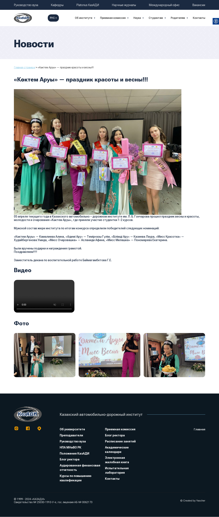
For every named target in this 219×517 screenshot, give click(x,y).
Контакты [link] (172, 17)
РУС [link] (199, 17)
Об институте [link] (56, 17)
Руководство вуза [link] (26, 5)
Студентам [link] (129, 17)
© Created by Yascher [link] (192, 500)
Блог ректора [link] (69, 459)
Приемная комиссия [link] (85, 17)
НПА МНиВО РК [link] (70, 447)
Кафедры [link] (57, 5)
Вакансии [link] (198, 5)
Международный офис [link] (164, 5)
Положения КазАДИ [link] (74, 453)
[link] (23, 18)
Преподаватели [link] (71, 435)
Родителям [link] (151, 17)
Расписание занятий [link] (120, 441)
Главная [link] (199, 429)
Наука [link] (110, 17)
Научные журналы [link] (124, 5)
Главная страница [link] (24, 67)
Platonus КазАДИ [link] (87, 5)
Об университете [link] (72, 429)
